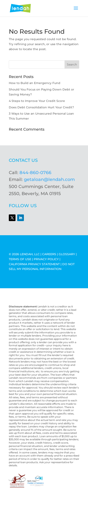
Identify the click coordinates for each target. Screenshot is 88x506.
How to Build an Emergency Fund (34, 83)
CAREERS (49, 254)
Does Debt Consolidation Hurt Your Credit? (41, 107)
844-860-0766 (35, 172)
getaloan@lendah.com (49, 179)
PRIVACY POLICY (46, 259)
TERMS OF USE (20, 259)
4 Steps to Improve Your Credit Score (37, 101)
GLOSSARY (67, 254)
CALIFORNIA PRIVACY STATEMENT (34, 264)
